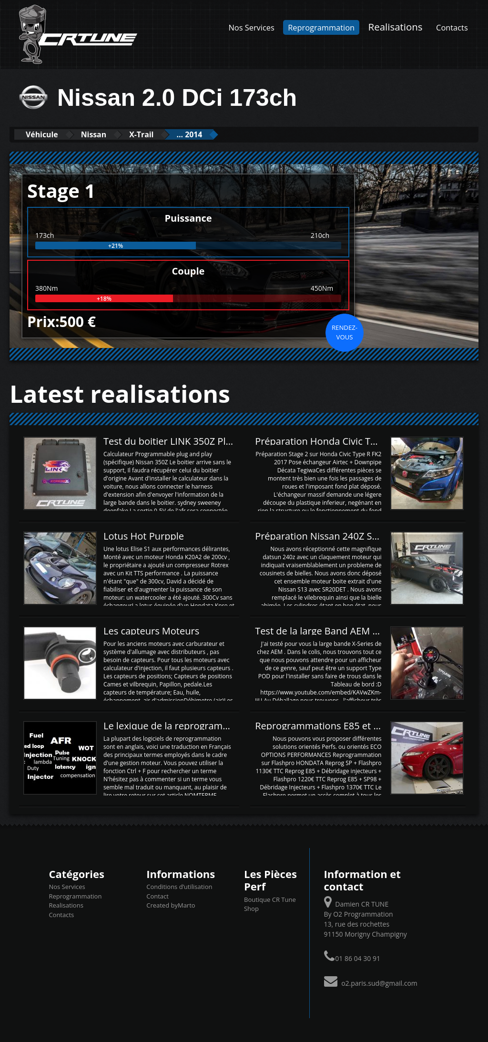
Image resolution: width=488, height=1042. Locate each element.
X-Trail (161, 134)
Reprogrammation (321, 27)
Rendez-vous (344, 332)
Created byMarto (170, 905)
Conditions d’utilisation (179, 886)
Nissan (105, 134)
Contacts (452, 27)
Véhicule (46, 134)
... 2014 (216, 134)
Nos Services (251, 27)
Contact (157, 895)
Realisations (395, 26)
